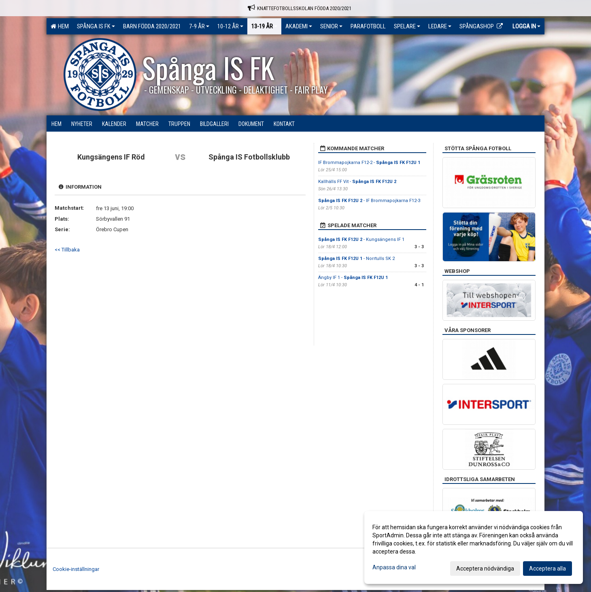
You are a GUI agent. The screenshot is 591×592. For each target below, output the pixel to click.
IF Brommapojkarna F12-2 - (369, 162)
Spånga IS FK (96, 26)
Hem (60, 26)
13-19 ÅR (264, 26)
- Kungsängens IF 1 (361, 239)
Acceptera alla (547, 568)
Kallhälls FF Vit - (357, 181)
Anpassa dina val (394, 567)
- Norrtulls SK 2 (356, 258)
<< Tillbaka (67, 250)
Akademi (298, 26)
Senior (331, 26)
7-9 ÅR (199, 26)
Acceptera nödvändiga (485, 568)
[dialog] (473, 547)
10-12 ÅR (230, 26)
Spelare (407, 26)
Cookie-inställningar (76, 569)
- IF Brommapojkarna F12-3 (369, 200)
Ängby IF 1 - (353, 277)
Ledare (439, 26)
